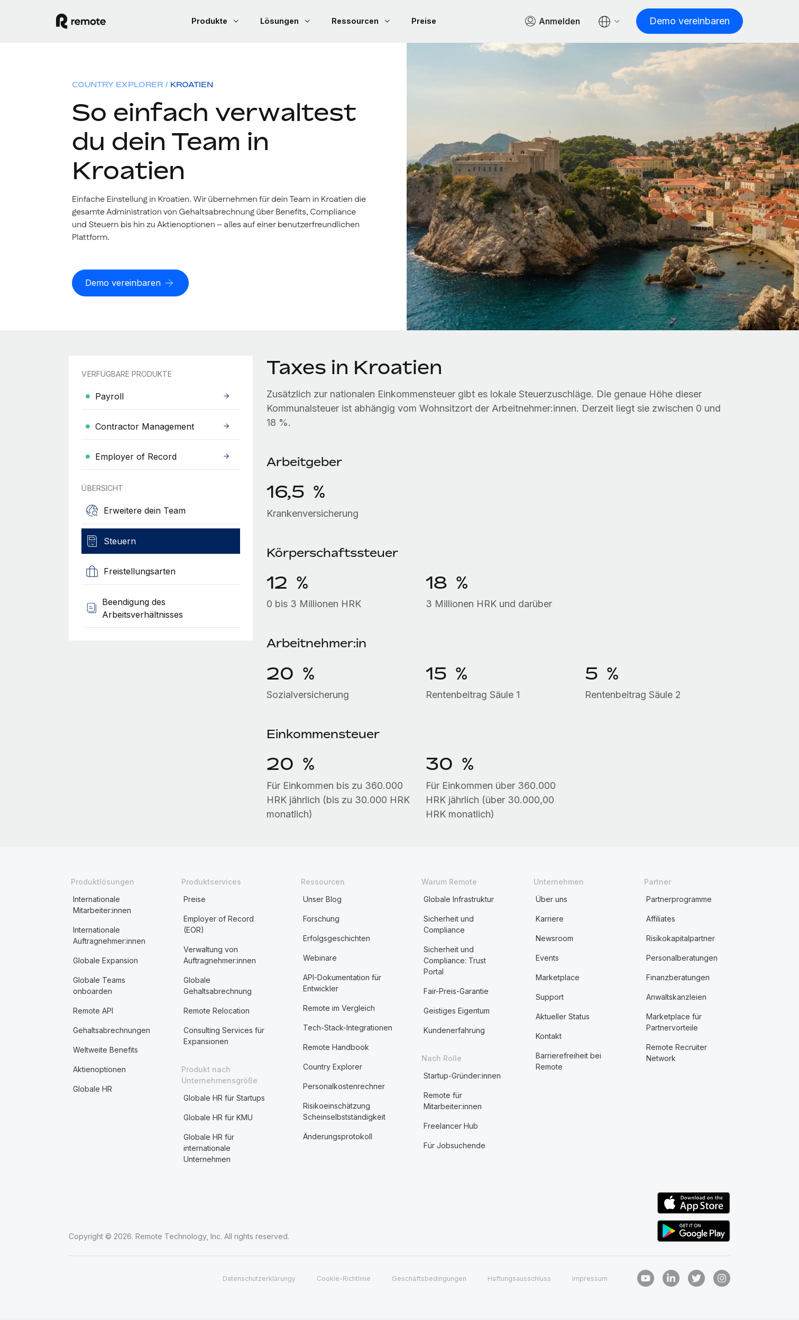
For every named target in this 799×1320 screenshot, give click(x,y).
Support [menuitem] (550, 998)
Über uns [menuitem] (551, 900)
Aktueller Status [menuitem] (563, 1018)
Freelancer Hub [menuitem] (451, 1127)
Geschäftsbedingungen (419, 1279)
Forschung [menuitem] (321, 920)
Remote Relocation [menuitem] (216, 1012)
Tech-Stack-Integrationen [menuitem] (347, 1029)
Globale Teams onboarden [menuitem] (99, 987)
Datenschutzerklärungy (235, 1279)
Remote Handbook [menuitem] (336, 1048)
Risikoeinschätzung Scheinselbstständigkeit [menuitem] (344, 1113)
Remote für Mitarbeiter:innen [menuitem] (453, 1102)
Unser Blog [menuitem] (322, 900)
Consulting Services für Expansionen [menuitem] (223, 1037)
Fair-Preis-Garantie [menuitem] (456, 992)
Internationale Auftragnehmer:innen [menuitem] (109, 937)
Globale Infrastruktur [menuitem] (459, 900)
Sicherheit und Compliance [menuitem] (449, 926)
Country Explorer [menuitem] (117, 85)
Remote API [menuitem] (93, 1012)
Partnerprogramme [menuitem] (679, 900)
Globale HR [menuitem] (92, 1090)
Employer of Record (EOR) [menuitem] (218, 926)
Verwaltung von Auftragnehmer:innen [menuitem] (219, 956)
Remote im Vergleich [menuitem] (339, 1009)
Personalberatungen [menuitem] (682, 959)
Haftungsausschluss (515, 1279)
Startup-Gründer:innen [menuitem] (462, 1077)
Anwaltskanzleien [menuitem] (676, 998)
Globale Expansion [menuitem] (105, 962)
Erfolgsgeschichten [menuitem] (336, 939)
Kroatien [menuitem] (191, 85)
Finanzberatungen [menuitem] (678, 978)
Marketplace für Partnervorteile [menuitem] (674, 1024)
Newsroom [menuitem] (554, 939)
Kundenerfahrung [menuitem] (454, 1031)
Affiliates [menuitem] (660, 920)
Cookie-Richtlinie (326, 1279)
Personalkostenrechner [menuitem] (344, 1087)
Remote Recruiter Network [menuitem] (676, 1054)
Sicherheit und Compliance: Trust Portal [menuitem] (455, 962)
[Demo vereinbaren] (676, 21)
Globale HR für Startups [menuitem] (224, 1099)
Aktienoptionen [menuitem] (99, 1070)
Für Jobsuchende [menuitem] (454, 1146)
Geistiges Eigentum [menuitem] (457, 1012)
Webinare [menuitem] (320, 959)
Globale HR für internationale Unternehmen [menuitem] (208, 1149)
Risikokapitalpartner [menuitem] (680, 939)
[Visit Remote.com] (93, 22)
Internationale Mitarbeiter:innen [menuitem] (102, 906)
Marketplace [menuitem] (558, 978)
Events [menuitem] (547, 959)
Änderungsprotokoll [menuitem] (337, 1137)
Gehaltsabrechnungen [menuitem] (111, 1031)
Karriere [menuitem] (550, 920)
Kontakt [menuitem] (549, 1037)
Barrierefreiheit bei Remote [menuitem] (568, 1063)
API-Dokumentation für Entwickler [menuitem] (342, 984)
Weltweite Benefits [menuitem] (105, 1051)
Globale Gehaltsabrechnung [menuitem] (217, 987)
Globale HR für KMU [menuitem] (218, 1118)
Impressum (589, 1279)
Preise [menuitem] (194, 900)
